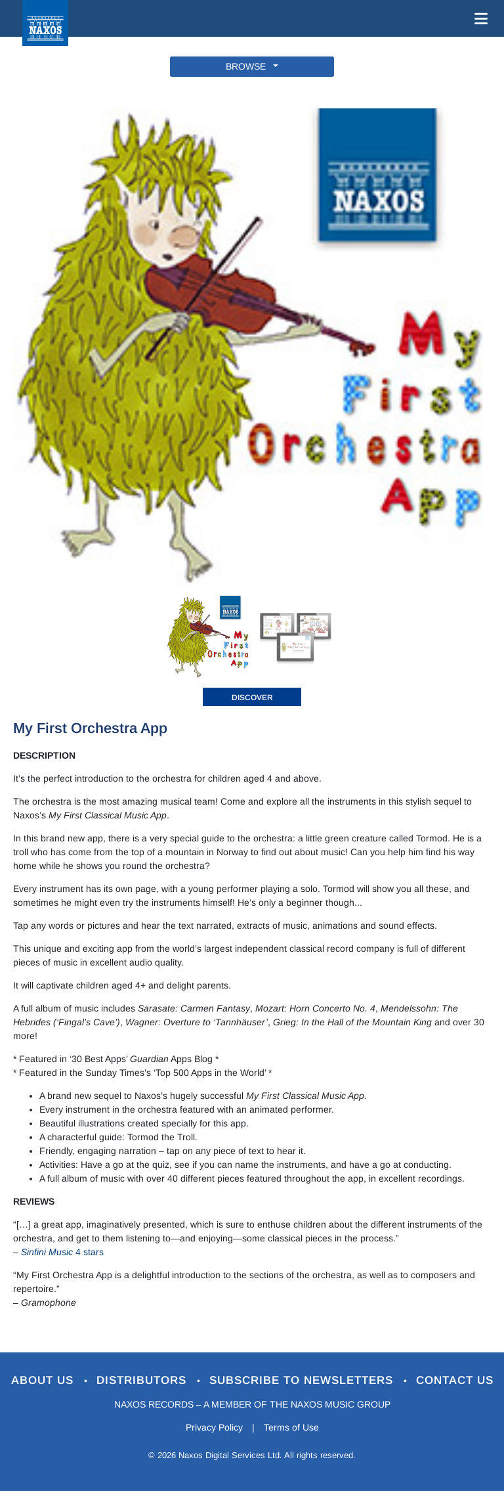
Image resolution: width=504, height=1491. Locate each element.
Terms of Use (291, 1427)
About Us (44, 1380)
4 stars (62, 1252)
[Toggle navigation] (478, 18)
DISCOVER (252, 697)
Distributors (143, 1380)
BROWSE (248, 66)
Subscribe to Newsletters (303, 1380)
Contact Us (455, 1380)
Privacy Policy (214, 1427)
